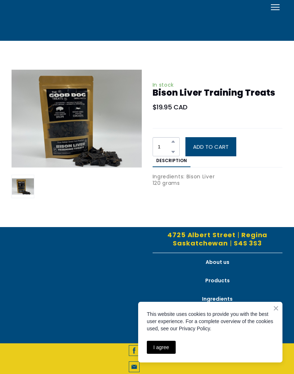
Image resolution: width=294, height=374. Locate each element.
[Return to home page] (77, 261)
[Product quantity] (164, 146)
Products (217, 280)
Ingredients (217, 299)
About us (217, 262)
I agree (161, 347)
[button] (173, 141)
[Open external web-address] (147, 19)
